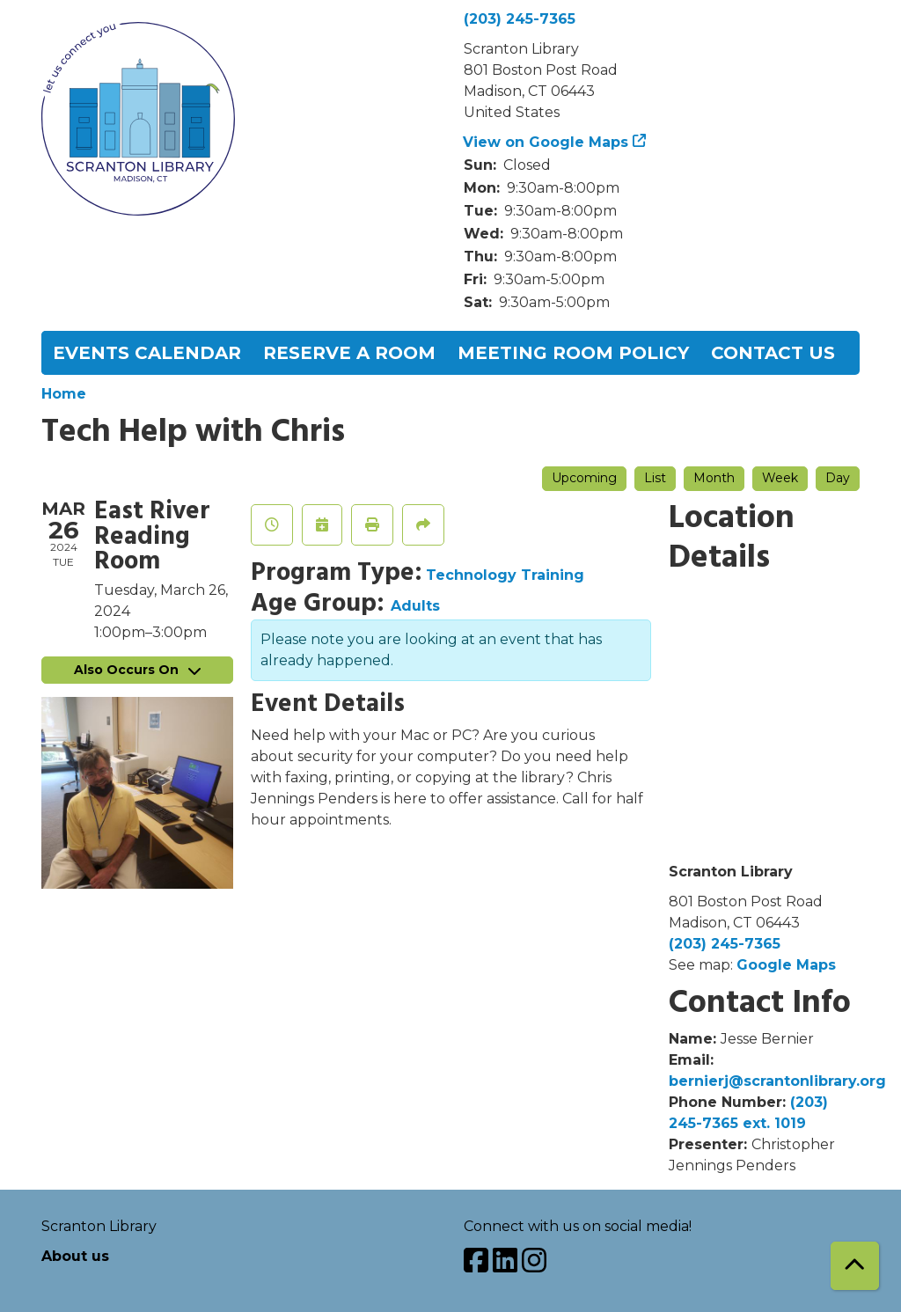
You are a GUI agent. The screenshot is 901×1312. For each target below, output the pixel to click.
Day (837, 478)
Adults (415, 605)
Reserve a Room (349, 352)
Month (714, 478)
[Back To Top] (855, 1266)
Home (63, 393)
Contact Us (773, 352)
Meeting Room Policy (573, 352)
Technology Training (505, 575)
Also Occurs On (137, 670)
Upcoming (584, 478)
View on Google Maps (546, 142)
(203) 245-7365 (519, 19)
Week (780, 478)
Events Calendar (147, 352)
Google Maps (786, 965)
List (655, 478)
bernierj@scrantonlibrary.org (777, 1081)
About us (75, 1256)
